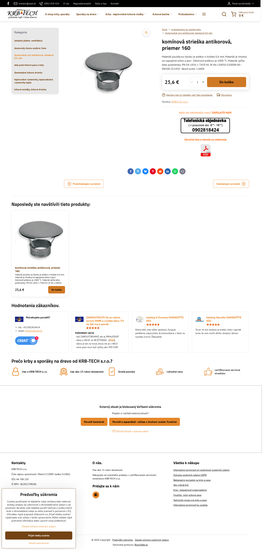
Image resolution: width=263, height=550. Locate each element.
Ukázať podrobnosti (39, 543)
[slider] (93, 328)
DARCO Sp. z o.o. (179, 101)
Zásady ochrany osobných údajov (152, 539)
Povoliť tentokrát (94, 421)
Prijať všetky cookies (38, 535)
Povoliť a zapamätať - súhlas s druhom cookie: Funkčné (145, 421)
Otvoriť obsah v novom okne (130, 431)
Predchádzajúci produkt (83, 184)
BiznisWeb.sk (141, 544)
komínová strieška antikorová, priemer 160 (37, 269)
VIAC (112, 340)
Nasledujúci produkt (231, 184)
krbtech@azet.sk (33, 330)
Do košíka (227, 82)
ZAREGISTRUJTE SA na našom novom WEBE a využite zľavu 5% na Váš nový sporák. (105, 321)
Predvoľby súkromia (122, 539)
